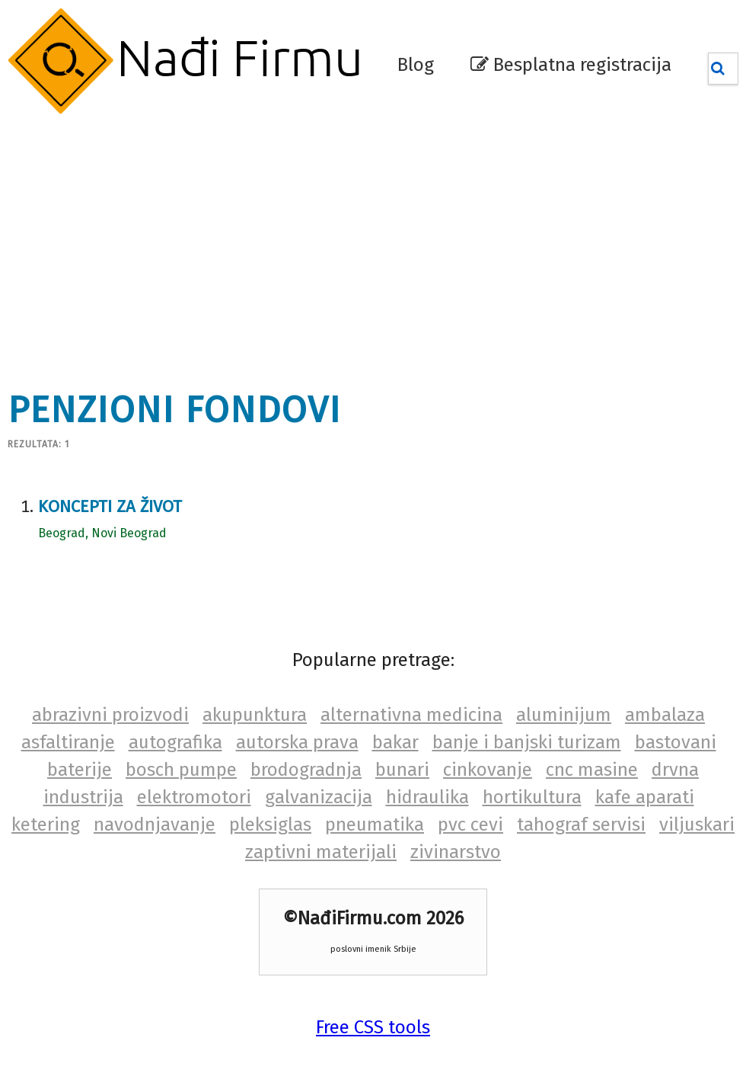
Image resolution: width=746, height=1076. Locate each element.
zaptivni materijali (321, 852)
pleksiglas (270, 824)
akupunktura (254, 714)
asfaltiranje (68, 742)
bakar (395, 742)
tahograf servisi (581, 824)
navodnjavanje (154, 824)
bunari (402, 769)
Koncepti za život (110, 506)
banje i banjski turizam (526, 742)
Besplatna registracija (570, 64)
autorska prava (297, 742)
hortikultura (532, 797)
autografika (175, 742)
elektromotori (194, 797)
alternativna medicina (411, 714)
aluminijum (563, 714)
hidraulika (427, 797)
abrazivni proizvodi (110, 714)
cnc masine (592, 769)
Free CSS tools (373, 1027)
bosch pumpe (181, 769)
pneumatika (374, 824)
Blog (415, 64)
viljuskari (697, 824)
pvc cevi (470, 824)
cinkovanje (487, 769)
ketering (45, 824)
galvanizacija (318, 797)
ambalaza (665, 714)
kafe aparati (644, 797)
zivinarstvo (455, 852)
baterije (79, 769)
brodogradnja (306, 769)
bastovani (675, 742)
